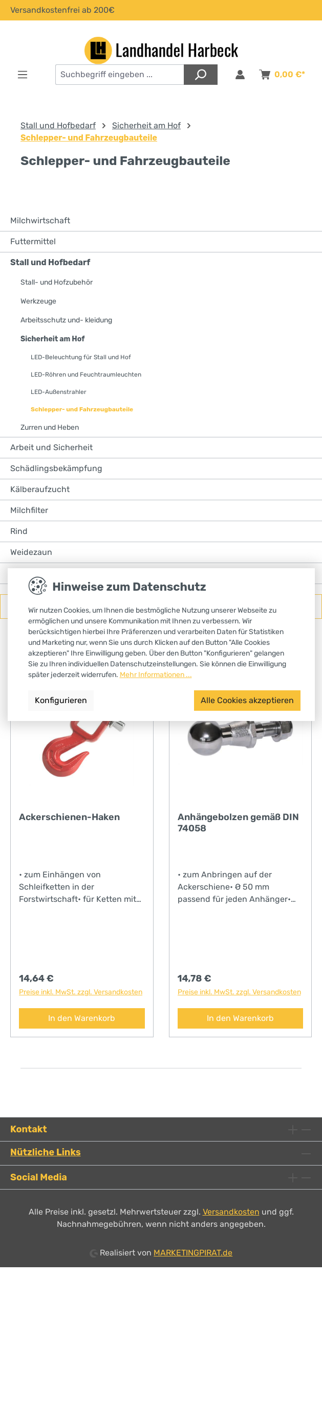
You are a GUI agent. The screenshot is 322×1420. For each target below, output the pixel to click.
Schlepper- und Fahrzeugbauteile (82, 409)
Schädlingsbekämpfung (56, 468)
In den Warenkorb (81, 1018)
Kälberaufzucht (40, 489)
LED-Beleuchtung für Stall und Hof (81, 357)
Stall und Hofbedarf (50, 262)
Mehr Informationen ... (156, 674)
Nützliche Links (45, 1152)
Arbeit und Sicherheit (51, 447)
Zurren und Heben (49, 427)
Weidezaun (31, 552)
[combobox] (119, 74)
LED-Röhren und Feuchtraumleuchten (86, 374)
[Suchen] (201, 74)
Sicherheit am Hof (52, 339)
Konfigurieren (61, 700)
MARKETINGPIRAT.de (193, 1253)
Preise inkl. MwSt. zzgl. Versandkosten (80, 992)
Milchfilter (29, 510)
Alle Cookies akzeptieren (247, 700)
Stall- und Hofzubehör (56, 282)
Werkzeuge (38, 301)
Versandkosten (231, 1212)
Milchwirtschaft (40, 220)
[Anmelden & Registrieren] (240, 74)
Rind (19, 531)
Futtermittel (33, 241)
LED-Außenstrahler (59, 391)
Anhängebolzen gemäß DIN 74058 (238, 822)
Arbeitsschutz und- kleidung (66, 320)
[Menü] (22, 74)
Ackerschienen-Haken (69, 817)
